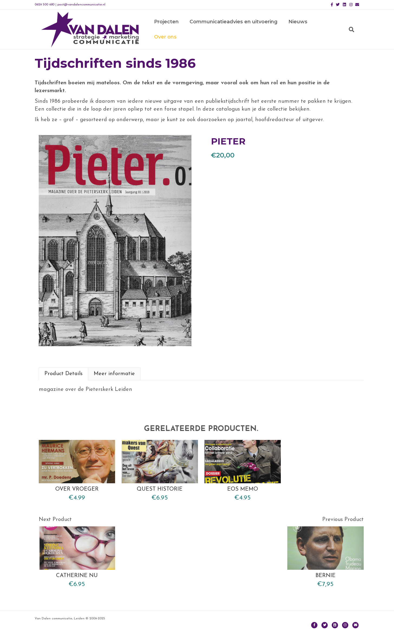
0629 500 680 (44, 4)
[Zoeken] (354, 30)
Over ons (332, 30)
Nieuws (300, 30)
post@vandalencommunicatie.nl (81, 4)
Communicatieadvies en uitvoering (236, 30)
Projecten (169, 30)
